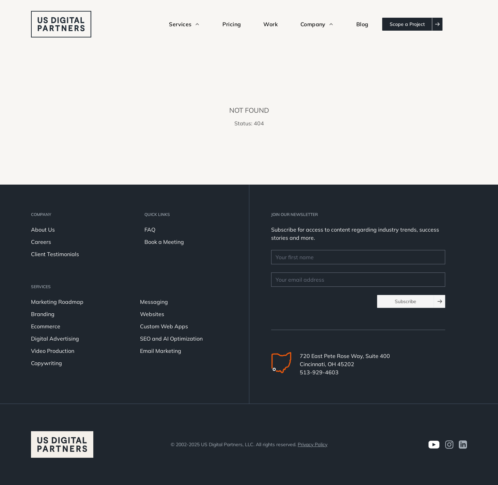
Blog (362, 24)
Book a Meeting (164, 241)
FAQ (149, 229)
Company (41, 214)
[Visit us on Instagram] (449, 444)
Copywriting (46, 363)
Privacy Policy (312, 444)
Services (41, 286)
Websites (152, 314)
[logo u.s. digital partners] (61, 24)
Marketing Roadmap (57, 301)
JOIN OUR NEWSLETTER (294, 214)
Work (270, 24)
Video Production (52, 350)
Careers (41, 241)
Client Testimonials (55, 254)
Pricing (231, 24)
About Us (43, 229)
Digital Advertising (55, 338)
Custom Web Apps (164, 326)
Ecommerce (45, 326)
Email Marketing (160, 350)
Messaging (154, 301)
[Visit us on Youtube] (433, 444)
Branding (43, 314)
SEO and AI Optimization (171, 338)
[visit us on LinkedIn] (463, 444)
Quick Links (157, 214)
